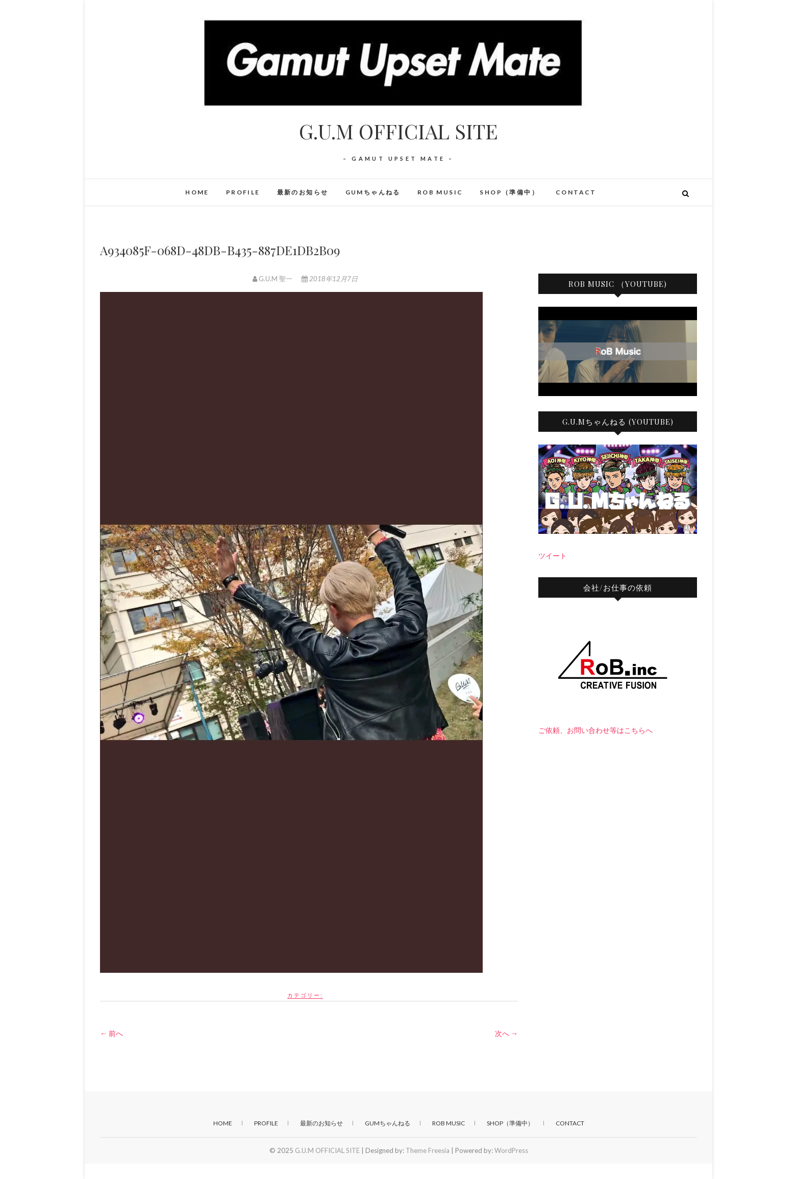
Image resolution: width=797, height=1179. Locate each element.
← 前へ (111, 1033)
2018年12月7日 (330, 279)
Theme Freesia (428, 1150)
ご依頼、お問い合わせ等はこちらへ (595, 730)
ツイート (552, 555)
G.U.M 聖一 (273, 279)
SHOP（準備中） (509, 192)
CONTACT (576, 192)
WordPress (511, 1150)
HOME (197, 192)
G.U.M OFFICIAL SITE (398, 131)
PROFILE (243, 192)
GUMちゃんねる (373, 192)
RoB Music (440, 192)
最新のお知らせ (303, 192)
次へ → (506, 1033)
